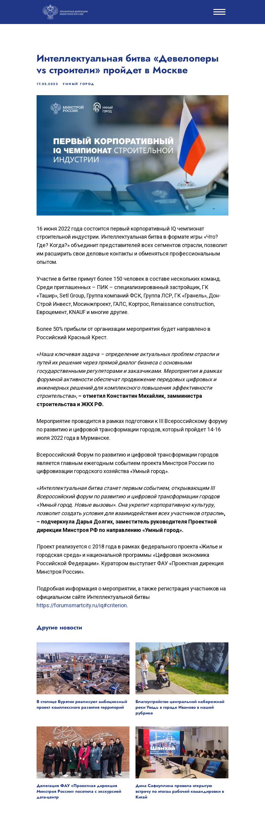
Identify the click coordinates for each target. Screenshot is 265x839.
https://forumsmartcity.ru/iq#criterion (82, 605)
